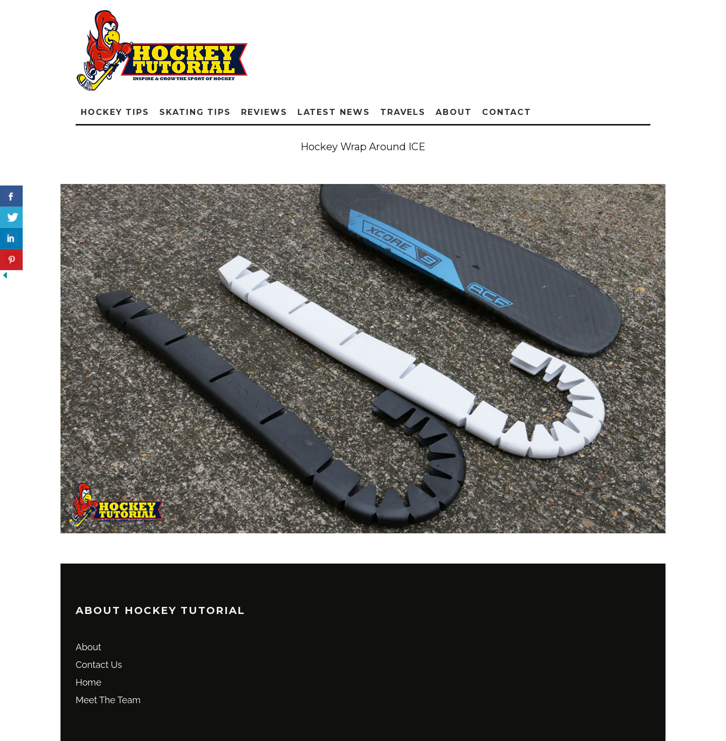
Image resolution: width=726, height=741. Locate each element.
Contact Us (99, 664)
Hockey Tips (115, 112)
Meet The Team (108, 700)
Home (88, 682)
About (454, 112)
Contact (506, 112)
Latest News (333, 112)
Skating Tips (195, 112)
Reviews (264, 112)
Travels (403, 112)
